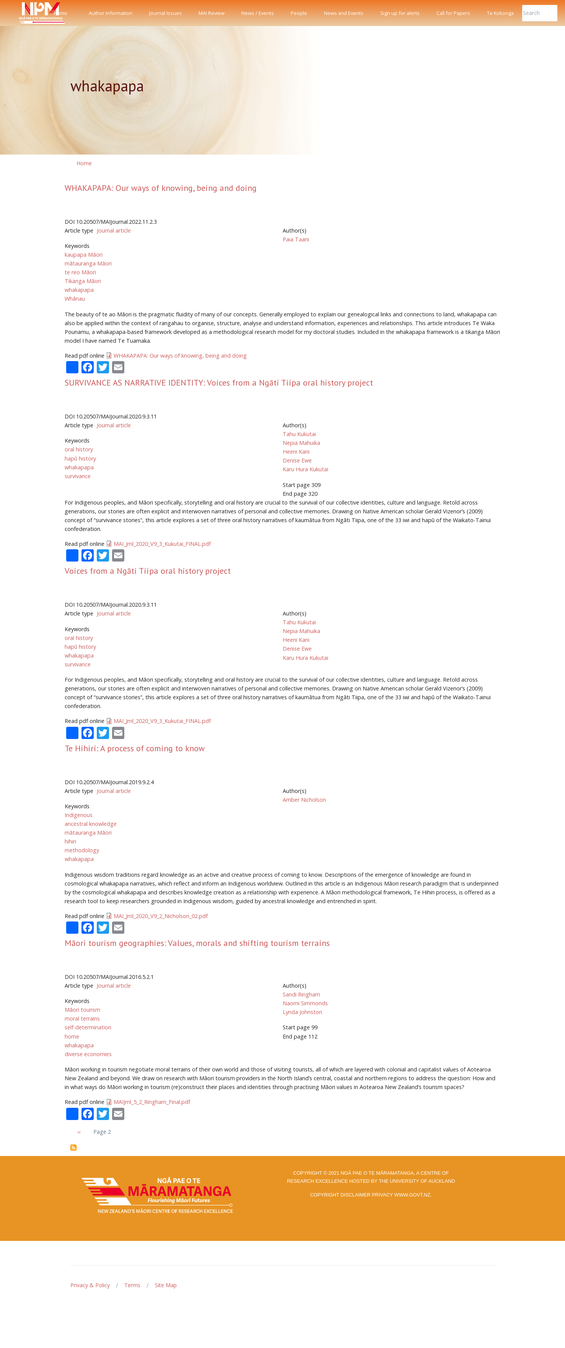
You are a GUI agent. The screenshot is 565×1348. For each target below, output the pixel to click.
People (299, 13)
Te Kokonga (500, 13)
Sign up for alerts (400, 13)
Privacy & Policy (90, 1285)
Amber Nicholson (304, 799)
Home (60, 13)
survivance (78, 476)
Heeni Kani (296, 451)
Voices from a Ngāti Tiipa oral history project (148, 570)
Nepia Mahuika (301, 442)
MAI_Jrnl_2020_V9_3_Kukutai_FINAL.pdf (162, 543)
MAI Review (212, 13)
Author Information (110, 13)
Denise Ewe (297, 460)
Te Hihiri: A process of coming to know (135, 748)
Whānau (75, 298)
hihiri (70, 841)
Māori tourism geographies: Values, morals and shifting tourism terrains (197, 943)
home (72, 1036)
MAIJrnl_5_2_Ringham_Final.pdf (152, 1101)
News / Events (257, 13)
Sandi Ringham (301, 994)
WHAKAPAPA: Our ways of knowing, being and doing (161, 187)
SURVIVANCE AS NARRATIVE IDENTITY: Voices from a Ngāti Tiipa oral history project (219, 382)
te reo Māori (80, 272)
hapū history (80, 458)
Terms (132, 1285)
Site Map (166, 1285)
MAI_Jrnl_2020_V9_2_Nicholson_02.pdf (161, 916)
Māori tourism (82, 1009)
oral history (79, 449)
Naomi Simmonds (305, 1003)
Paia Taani (296, 239)
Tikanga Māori (83, 281)
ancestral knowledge (91, 823)
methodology (82, 850)
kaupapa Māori (84, 254)
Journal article (114, 230)
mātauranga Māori (88, 263)
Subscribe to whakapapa (73, 1147)
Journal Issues (165, 13)
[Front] (23, 13)
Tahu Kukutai (299, 434)
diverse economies (88, 1054)
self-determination (88, 1027)
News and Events (343, 13)
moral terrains (82, 1018)
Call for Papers (453, 13)
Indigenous (79, 815)
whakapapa (79, 289)
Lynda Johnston (302, 1012)
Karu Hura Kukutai (305, 469)
